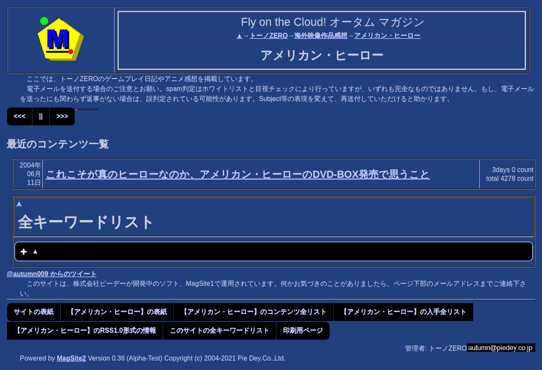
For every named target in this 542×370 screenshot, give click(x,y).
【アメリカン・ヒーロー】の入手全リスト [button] (403, 311)
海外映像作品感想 (320, 35)
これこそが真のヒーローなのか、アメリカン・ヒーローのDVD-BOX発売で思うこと (238, 174)
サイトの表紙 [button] (34, 311)
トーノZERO (268, 35)
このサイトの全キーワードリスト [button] (219, 330)
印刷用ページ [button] (303, 330)
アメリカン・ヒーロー (387, 35)
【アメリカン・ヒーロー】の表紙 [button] (117, 311)
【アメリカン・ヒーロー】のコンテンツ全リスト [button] (254, 311)
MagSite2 (71, 358)
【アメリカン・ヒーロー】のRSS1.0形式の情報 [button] (85, 330)
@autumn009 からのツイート (52, 273)
